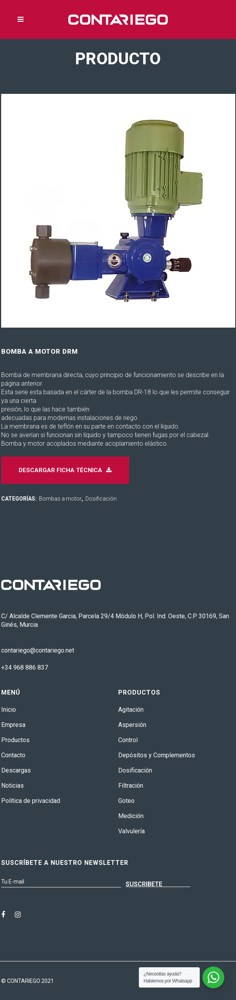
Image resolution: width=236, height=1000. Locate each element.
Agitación (131, 709)
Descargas (16, 770)
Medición (131, 816)
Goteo (126, 800)
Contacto (13, 755)
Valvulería (131, 831)
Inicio (8, 709)
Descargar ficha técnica (65, 470)
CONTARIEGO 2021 (30, 981)
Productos (15, 740)
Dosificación (101, 499)
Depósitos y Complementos (156, 755)
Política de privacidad (30, 800)
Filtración (130, 785)
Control (128, 740)
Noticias (12, 785)
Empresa (13, 724)
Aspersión (132, 724)
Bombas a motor (60, 499)
